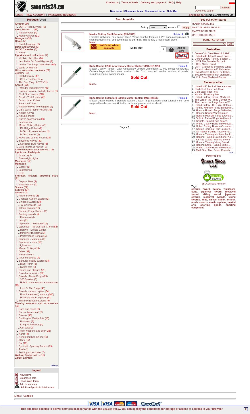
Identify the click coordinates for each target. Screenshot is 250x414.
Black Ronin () (28, 263)
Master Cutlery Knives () (32, 125)
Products (33, 19)
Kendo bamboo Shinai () (33, 337)
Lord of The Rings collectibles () (37, 64)
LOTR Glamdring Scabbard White (213, 66)
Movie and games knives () (35, 137)
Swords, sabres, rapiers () (34, 291)
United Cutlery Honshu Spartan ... (213, 58)
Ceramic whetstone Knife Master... (213, 69)
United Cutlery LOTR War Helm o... (214, 105)
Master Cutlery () (29, 248)
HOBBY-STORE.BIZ (203, 23)
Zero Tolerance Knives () (33, 147)
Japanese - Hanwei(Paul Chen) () (38, 226)
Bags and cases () (29, 309)
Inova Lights (25, 155)
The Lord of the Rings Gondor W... (213, 99)
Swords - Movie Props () (33, 276)
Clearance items (133, 11)
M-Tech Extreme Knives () (35, 131)
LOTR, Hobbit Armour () (32, 26)
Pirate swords (27, 217)
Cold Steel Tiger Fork (206, 91)
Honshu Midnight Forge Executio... (214, 115)
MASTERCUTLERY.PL (204, 31)
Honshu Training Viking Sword (212, 142)
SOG (21, 173)
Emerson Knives (28, 103)
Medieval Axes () (29, 35)
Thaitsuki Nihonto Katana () (34, 300)
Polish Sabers (26, 254)
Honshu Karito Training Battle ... (213, 145)
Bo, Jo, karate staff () (31, 312)
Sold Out (172, 11)
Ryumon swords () (29, 257)
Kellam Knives (26, 112)
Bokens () (25, 315)
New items (116, 11)
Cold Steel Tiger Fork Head (209, 89)
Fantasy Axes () (28, 32)
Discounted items (155, 11)
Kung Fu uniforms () (31, 324)
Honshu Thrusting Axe (207, 94)
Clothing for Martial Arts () (34, 318)
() (22, 23)
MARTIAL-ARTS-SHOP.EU (206, 27)
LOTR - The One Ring (30, 79)
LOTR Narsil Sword (205, 64)
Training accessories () (32, 352)
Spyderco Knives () (30, 140)
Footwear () (27, 321)
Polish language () (29, 44)
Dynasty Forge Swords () (33, 211)
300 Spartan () (28, 279)
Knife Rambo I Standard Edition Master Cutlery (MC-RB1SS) (123, 98)
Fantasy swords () (29, 214)
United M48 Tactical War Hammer (213, 86)
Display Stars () (28, 181)
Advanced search (204, 10)
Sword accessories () (31, 273)
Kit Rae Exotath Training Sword (213, 139)
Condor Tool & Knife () (32, 97)
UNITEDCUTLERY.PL (204, 35)
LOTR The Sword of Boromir (210, 61)
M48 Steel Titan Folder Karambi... (214, 150)
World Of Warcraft (28, 67)
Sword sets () (28, 267)
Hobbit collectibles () (31, 58)
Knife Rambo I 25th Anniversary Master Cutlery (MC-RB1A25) (124, 66)
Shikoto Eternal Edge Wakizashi (213, 118)
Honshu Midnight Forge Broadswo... (214, 107)
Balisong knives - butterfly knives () (38, 91)
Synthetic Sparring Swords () (35, 346)
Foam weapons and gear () (35, 330)
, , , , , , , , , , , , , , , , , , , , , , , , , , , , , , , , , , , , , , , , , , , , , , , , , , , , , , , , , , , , (209, 44)
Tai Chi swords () (30, 205)
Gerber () (24, 166)
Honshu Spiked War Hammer (212, 113)
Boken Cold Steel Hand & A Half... (213, 53)
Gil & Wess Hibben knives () (35, 109)
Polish (22, 52)
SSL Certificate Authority (213, 183)
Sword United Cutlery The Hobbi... (213, 72)
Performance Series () (33, 236)
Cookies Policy (111, 409)
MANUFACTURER (213, 40)
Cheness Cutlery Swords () (34, 198)
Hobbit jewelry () (29, 76)
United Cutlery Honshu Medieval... (213, 97)
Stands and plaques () (32, 270)
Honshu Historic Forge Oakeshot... (214, 110)
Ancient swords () (29, 195)
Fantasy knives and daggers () (36, 106)
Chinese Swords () (30, 201)
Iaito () (23, 220)
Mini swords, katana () (32, 232)
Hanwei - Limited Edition (33, 229)
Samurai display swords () (34, 260)
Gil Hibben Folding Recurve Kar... (214, 131)
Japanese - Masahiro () (32, 239)
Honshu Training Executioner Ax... (214, 137)
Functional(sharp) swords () (37, 294)
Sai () (23, 343)
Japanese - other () (30, 242)
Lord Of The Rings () (32, 288)
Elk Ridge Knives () (31, 128)
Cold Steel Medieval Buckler (211, 77)
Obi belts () (26, 327)
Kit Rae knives (26, 116)
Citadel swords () (29, 208)
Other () (24, 251)
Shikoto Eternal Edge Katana (211, 121)
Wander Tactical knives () (34, 88)
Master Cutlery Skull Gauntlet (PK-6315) (112, 34)
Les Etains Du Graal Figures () (36, 61)
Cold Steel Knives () (31, 94)
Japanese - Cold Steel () (33, 223)
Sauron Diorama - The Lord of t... (214, 129)
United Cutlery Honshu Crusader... (214, 126)
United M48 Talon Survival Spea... (213, 56)
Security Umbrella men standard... (213, 74)
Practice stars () (28, 184)
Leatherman (25, 122)
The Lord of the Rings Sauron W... (213, 102)
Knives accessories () (32, 119)
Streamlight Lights (28, 158)
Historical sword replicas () (35, 297)
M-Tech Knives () (30, 134)
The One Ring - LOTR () (33, 82)
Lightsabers (25, 245)
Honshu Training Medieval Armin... (214, 134)
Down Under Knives (29, 100)
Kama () (24, 333)
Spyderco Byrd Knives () (34, 143)
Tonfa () (23, 349)
